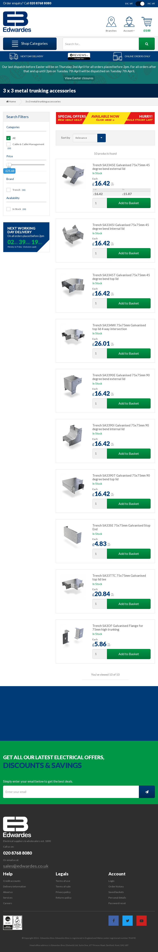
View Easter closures (79, 78)
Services (8, 897)
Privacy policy (63, 892)
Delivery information (14, 886)
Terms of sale (63, 886)
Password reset (117, 903)
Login (111, 880)
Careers (7, 903)
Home (11, 101)
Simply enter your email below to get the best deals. (38, 781)
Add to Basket (128, 203)
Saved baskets (116, 892)
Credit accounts (12, 880)
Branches (111, 30)
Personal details (117, 897)
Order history (116, 886)
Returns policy (63, 897)
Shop (30, 44)
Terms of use (63, 880)
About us (8, 892)
